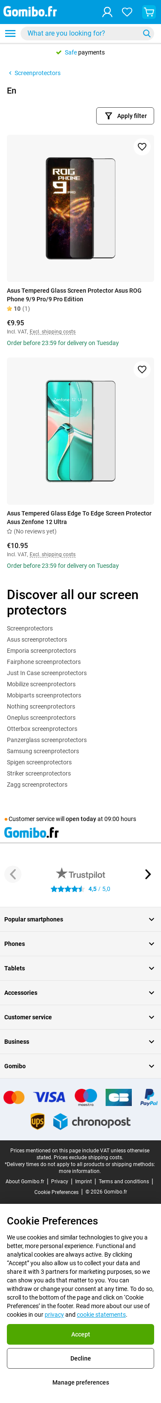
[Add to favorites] (142, 146)
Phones (80, 944)
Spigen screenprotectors (39, 762)
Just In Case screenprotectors (47, 673)
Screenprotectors (34, 73)
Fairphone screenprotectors (44, 661)
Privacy (59, 1182)
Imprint (83, 1182)
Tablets (80, 968)
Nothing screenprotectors (41, 706)
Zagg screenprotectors (37, 784)
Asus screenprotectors (37, 639)
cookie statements (101, 1314)
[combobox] (87, 33)
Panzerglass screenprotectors (47, 739)
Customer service (80, 1017)
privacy (54, 1314)
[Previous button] (12, 874)
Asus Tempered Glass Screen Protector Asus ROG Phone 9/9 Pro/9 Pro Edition (74, 295)
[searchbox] (82, 33)
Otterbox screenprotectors (42, 728)
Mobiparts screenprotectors (44, 695)
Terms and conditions (124, 1182)
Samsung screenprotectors (43, 751)
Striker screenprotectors (39, 773)
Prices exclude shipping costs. (88, 1158)
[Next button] (148, 874)
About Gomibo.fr (25, 1182)
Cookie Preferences (56, 1192)
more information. (80, 1171)
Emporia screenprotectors (41, 650)
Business (80, 1041)
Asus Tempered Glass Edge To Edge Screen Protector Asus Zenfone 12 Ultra (79, 517)
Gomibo (80, 1066)
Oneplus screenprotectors (41, 717)
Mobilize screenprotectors (41, 684)
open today (81, 818)
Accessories (80, 993)
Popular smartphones (80, 919)
